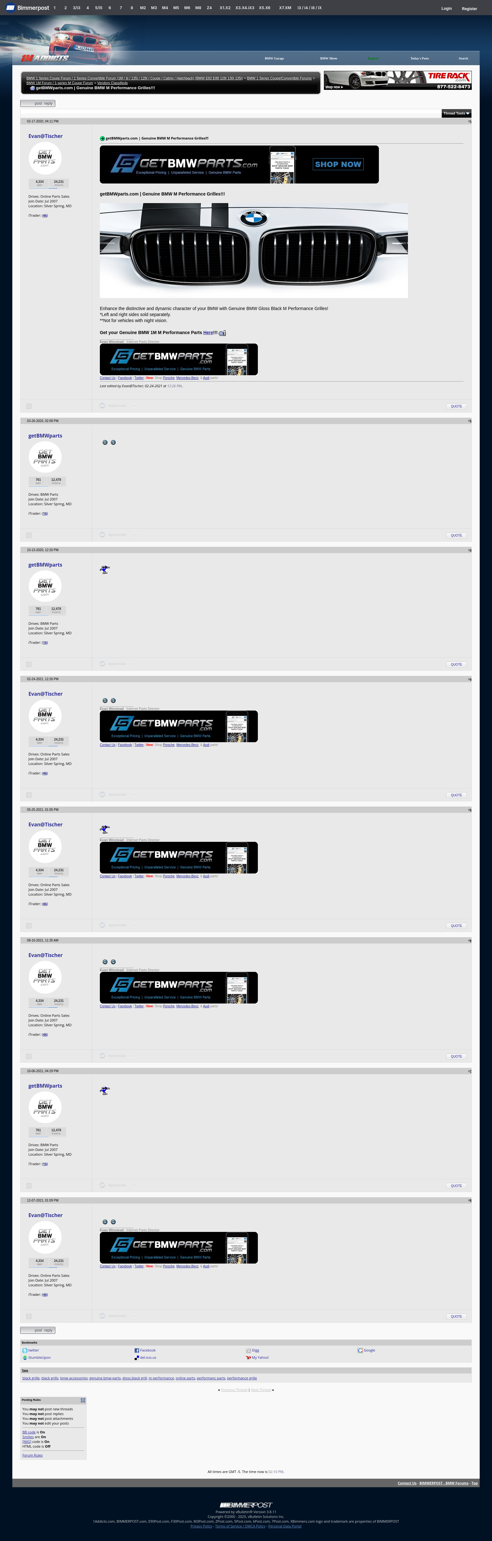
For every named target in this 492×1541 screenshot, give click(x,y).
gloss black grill (135, 1378)
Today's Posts (419, 58)
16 (45, 513)
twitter (33, 1350)
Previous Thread (234, 1389)
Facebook (125, 378)
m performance (161, 1378)
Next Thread (261, 1389)
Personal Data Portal (284, 1526)
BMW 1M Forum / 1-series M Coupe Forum (60, 83)
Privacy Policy (201, 1526)
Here (208, 332)
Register (469, 9)
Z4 (209, 7)
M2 (143, 7)
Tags (25, 1370)
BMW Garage (274, 58)
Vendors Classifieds (112, 83)
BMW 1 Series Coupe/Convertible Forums (279, 78)
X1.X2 (225, 7)
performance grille (242, 1378)
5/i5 (98, 7)
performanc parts (211, 1378)
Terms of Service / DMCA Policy (240, 1526)
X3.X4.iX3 (244, 7)
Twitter (138, 378)
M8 (198, 7)
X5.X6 (264, 7)
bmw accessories (74, 1378)
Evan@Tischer (45, 136)
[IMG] (26, 1441)
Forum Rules (32, 1455)
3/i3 (76, 7)
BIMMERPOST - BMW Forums (444, 1483)
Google (369, 1350)
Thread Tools (454, 113)
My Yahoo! (260, 1357)
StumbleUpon (39, 1357)
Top (474, 1483)
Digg (255, 1350)
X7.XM (285, 7)
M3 (154, 7)
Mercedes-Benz (187, 378)
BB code (29, 1432)
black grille (31, 1378)
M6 (187, 7)
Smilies (28, 1436)
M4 (165, 7)
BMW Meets (328, 58)
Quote (456, 406)
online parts (185, 1378)
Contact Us (107, 378)
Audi (206, 378)
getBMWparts (45, 435)
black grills (49, 1378)
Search (463, 58)
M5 (176, 7)
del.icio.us (148, 1357)
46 (45, 215)
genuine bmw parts (105, 1378)
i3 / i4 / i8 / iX (310, 7)
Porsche (169, 378)
